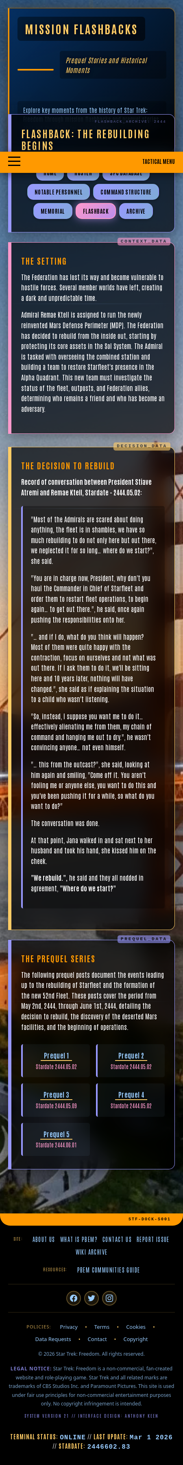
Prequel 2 (131, 1055)
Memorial (53, 210)
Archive (136, 210)
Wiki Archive (92, 1251)
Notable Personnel (59, 191)
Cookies (136, 1326)
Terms (101, 1326)
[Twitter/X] (91, 1298)
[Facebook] (73, 1298)
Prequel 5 (56, 1134)
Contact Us (117, 1239)
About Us (44, 1239)
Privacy (69, 1326)
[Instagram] (109, 1298)
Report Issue (153, 1239)
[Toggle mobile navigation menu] (91, 162)
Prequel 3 (57, 1094)
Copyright (136, 1339)
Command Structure (126, 191)
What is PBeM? (79, 1239)
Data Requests (53, 1339)
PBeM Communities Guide (108, 1269)
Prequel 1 (56, 1055)
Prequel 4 (131, 1094)
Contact (97, 1339)
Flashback (96, 210)
